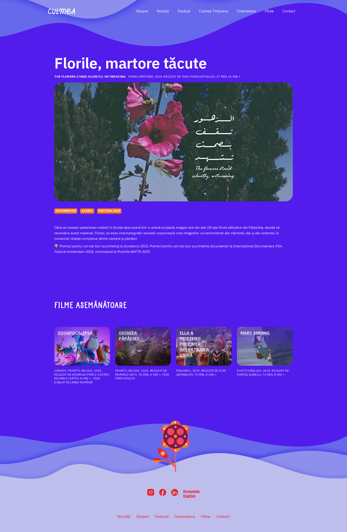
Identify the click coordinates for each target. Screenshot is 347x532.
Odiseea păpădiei (129, 339)
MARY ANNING (255, 336)
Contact (289, 11)
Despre (142, 11)
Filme (269, 11)
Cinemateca (246, 11)
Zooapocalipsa (75, 336)
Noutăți (163, 11)
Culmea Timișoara (213, 11)
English (189, 496)
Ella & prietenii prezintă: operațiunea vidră (194, 347)
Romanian (191, 491)
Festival (184, 11)
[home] (61, 11)
